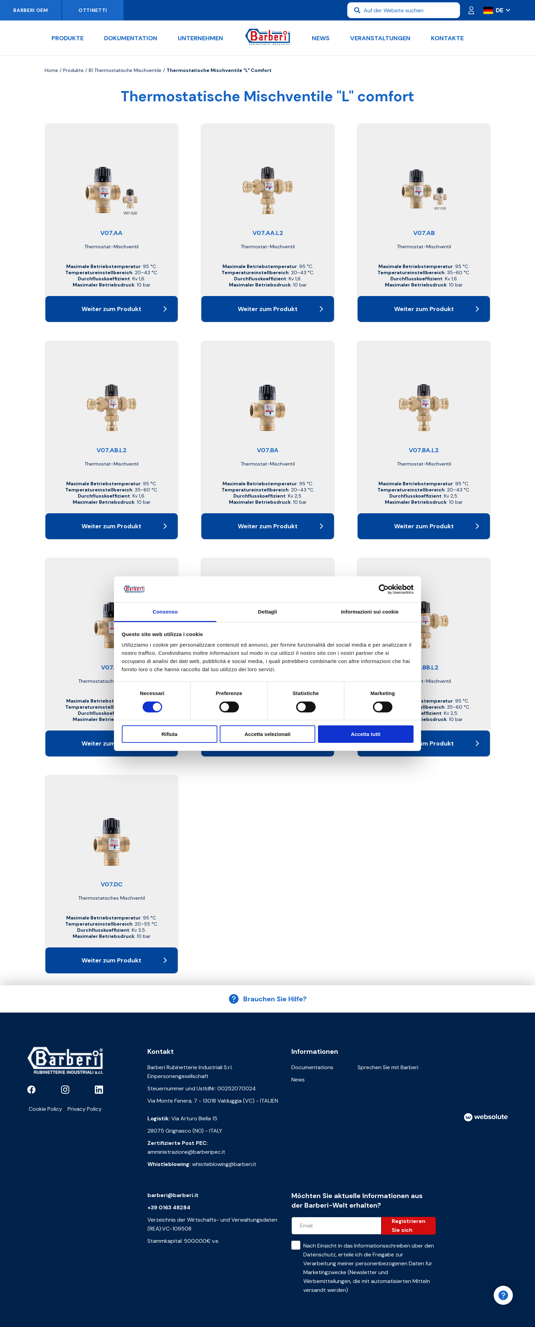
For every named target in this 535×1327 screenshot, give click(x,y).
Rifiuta (169, 734)
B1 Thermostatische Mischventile (125, 70)
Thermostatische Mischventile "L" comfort (219, 70)
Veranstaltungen (380, 38)
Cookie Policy (45, 1108)
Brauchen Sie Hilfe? (267, 998)
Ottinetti (92, 10)
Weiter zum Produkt (124, 309)
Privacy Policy (85, 1108)
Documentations (312, 1067)
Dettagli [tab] (267, 612)
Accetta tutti (365, 734)
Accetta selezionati (267, 734)
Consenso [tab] (165, 612)
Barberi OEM (30, 10)
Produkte (68, 38)
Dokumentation (130, 38)
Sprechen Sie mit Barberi (388, 1067)
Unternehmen (200, 38)
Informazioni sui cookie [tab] (370, 612)
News (321, 38)
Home (51, 70)
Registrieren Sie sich (408, 1226)
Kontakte (447, 38)
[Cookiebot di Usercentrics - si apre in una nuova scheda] (384, 589)
